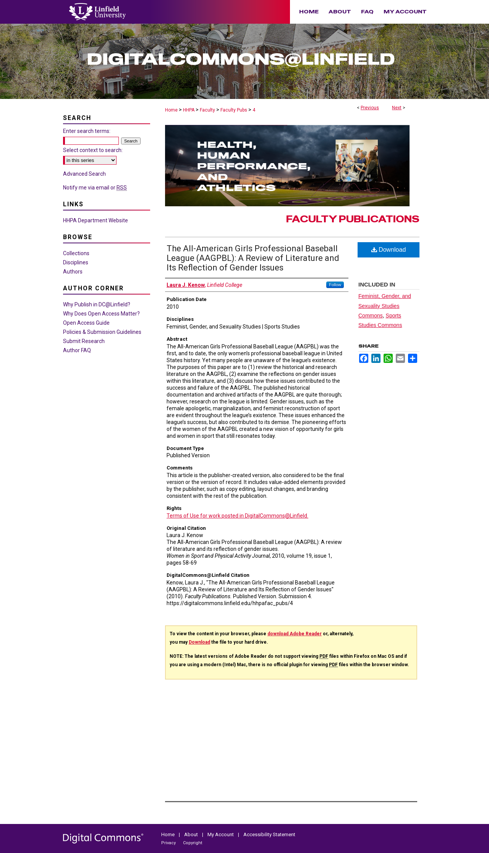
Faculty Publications (352, 219)
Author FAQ (77, 350)
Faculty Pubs (233, 110)
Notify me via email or (95, 188)
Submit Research (84, 341)
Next (397, 107)
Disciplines (75, 262)
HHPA (188, 110)
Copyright (192, 842)
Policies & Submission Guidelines (102, 332)
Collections (76, 253)
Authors (73, 272)
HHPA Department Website (95, 220)
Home (171, 110)
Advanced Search (84, 174)
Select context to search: (93, 150)
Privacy (169, 842)
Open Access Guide (86, 323)
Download (388, 249)
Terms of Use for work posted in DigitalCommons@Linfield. (237, 516)
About (191, 834)
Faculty (207, 110)
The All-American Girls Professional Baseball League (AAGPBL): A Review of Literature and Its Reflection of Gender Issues (253, 258)
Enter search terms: (86, 131)
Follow (335, 284)
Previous (370, 107)
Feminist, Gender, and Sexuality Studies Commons (384, 305)
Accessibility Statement (269, 834)
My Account (221, 834)
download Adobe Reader (294, 633)
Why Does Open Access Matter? (101, 314)
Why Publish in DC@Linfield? (96, 304)
